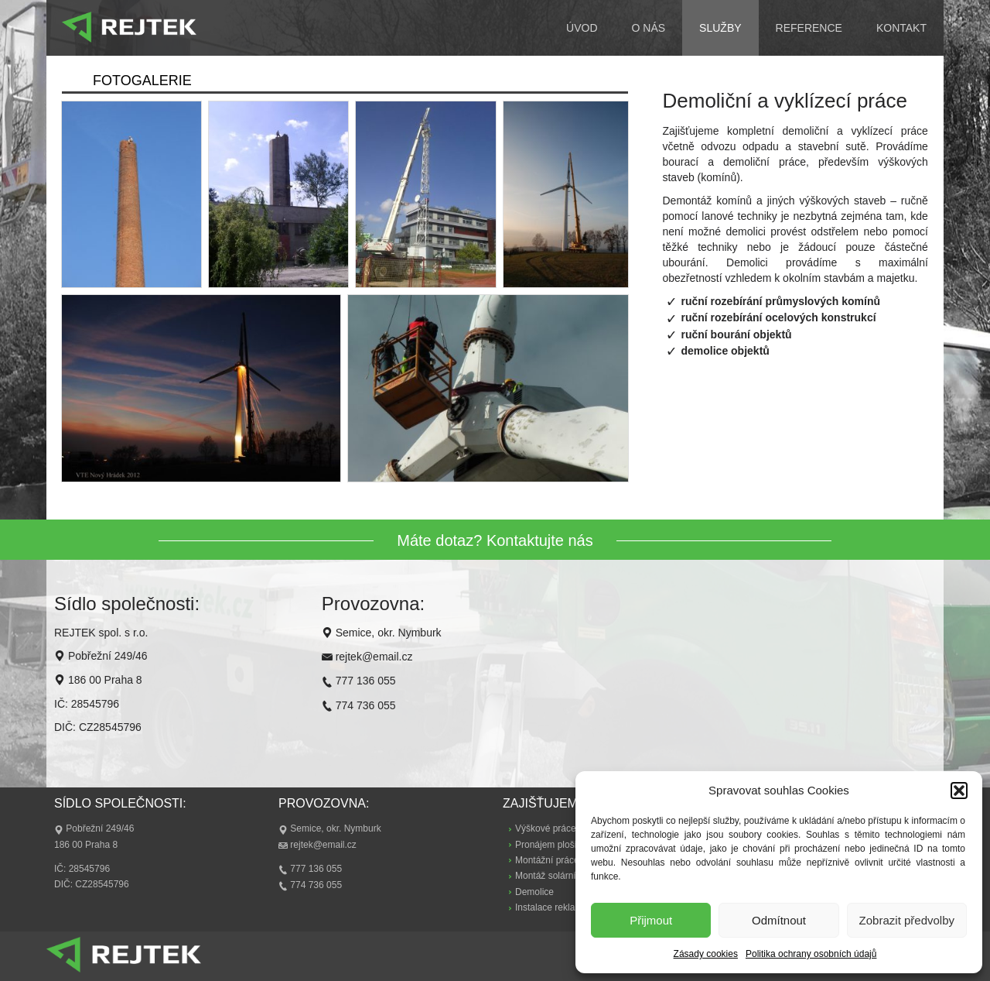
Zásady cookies (706, 953)
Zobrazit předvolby (906, 920)
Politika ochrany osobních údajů (811, 953)
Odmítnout (779, 920)
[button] (959, 790)
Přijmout (651, 920)
